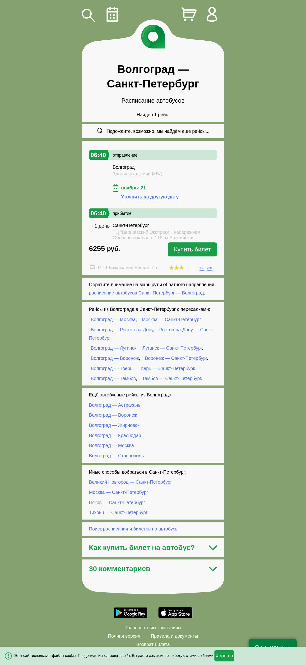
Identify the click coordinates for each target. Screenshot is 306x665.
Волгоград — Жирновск (114, 425)
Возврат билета (153, 644)
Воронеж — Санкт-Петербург (176, 358)
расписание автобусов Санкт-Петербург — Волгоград (146, 292)
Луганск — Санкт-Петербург (172, 348)
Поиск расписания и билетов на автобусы (133, 528)
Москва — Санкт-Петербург (171, 319)
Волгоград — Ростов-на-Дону (122, 329)
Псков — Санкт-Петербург (117, 502)
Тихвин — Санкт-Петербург (118, 512)
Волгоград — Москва (113, 319)
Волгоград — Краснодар (115, 435)
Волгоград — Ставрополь (116, 455)
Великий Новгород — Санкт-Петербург (130, 482)
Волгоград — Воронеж (115, 358)
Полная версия (124, 636)
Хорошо (224, 655)
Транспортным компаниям (153, 627)
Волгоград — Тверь (112, 368)
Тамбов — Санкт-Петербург (171, 378)
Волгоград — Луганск (113, 348)
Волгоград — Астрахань (115, 405)
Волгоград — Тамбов (113, 378)
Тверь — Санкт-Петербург (166, 368)
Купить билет (192, 249)
